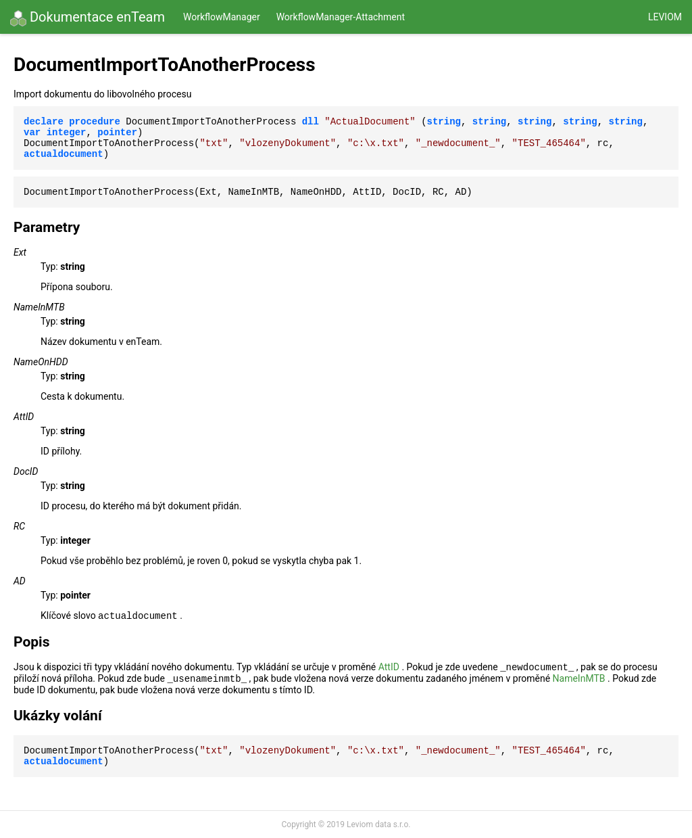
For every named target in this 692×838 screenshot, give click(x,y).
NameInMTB (579, 678)
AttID (388, 666)
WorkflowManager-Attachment (340, 16)
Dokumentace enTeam (87, 17)
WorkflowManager (221, 16)
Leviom (665, 16)
